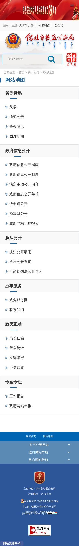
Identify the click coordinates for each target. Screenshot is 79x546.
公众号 (59, 25)
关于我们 (33, 72)
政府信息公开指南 (24, 165)
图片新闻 (16, 136)
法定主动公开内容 (24, 184)
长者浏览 (44, 25)
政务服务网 (18, 300)
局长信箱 (16, 338)
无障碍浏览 (26, 25)
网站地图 (48, 72)
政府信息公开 (17, 150)
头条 (13, 107)
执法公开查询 (20, 262)
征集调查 (16, 368)
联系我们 (16, 310)
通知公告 (16, 117)
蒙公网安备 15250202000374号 (40, 501)
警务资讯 (13, 93)
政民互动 (13, 324)
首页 (21, 72)
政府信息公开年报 (24, 194)
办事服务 (13, 286)
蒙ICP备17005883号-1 (34, 513)
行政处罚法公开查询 (25, 271)
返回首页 (31, 436)
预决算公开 (18, 214)
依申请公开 (18, 204)
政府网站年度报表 (24, 223)
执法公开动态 (20, 252)
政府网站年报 (20, 406)
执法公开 (13, 238)
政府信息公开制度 (24, 174)
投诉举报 (16, 358)
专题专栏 (13, 382)
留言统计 (16, 348)
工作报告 (16, 396)
